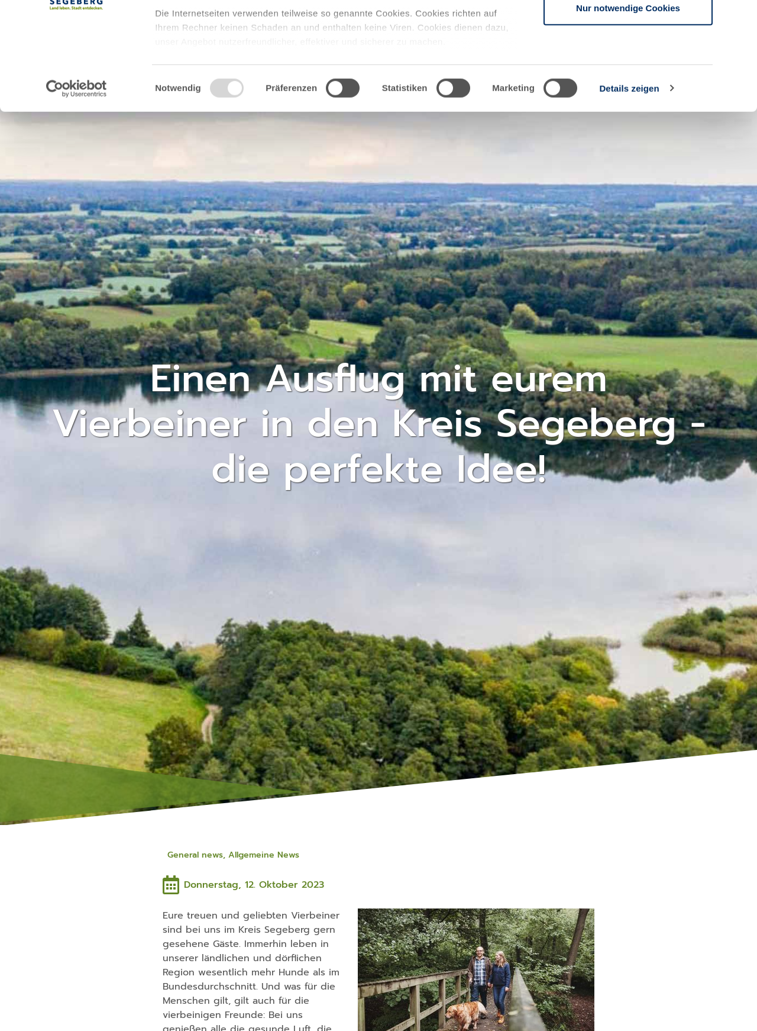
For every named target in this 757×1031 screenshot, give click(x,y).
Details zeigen (629, 189)
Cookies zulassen (628, 31)
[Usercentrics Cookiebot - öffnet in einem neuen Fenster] (76, 189)
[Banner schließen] (739, 18)
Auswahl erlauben (628, 70)
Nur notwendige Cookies (628, 109)
